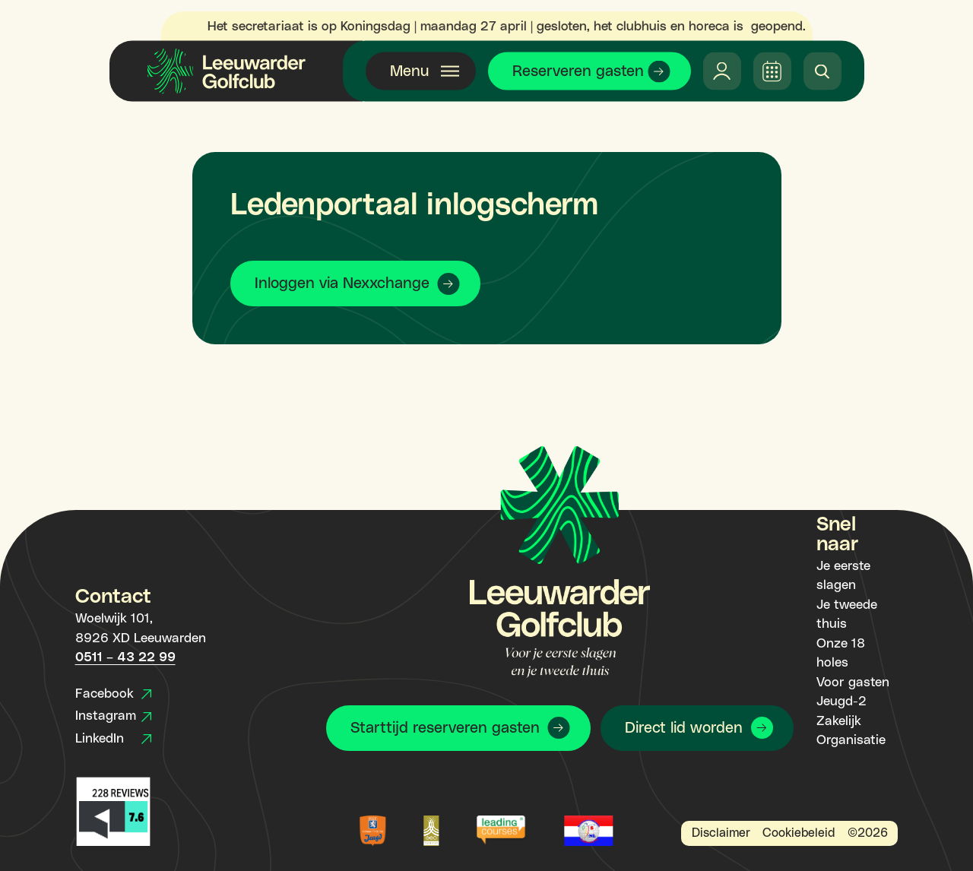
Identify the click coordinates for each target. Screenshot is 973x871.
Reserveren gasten (578, 71)
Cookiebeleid (798, 833)
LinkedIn (113, 739)
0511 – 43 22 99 (125, 657)
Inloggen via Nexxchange (342, 283)
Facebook (113, 694)
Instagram (113, 716)
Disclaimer (721, 833)
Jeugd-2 (841, 701)
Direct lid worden (684, 728)
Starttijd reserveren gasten (445, 728)
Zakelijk (838, 721)
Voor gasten (852, 682)
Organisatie (851, 740)
